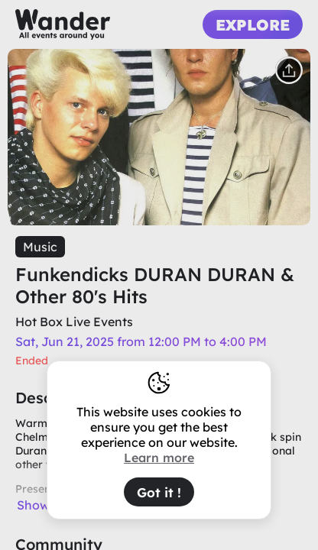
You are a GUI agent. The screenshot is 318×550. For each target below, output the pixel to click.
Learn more (159, 457)
